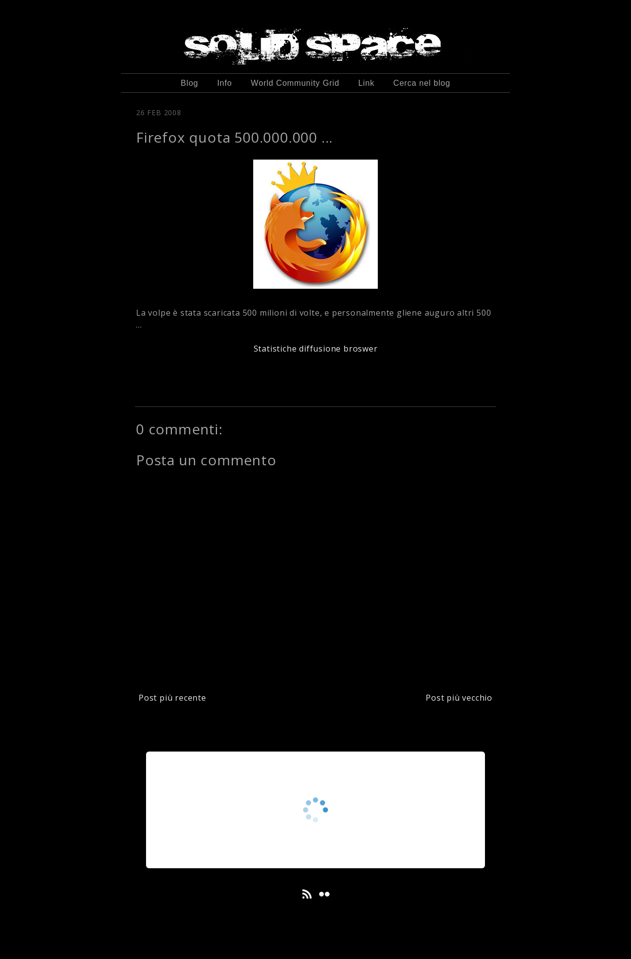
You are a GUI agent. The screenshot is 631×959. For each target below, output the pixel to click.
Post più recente (172, 697)
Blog (189, 83)
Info (224, 83)
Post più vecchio (459, 697)
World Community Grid (295, 83)
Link (366, 83)
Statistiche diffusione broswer (316, 348)
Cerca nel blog (421, 83)
